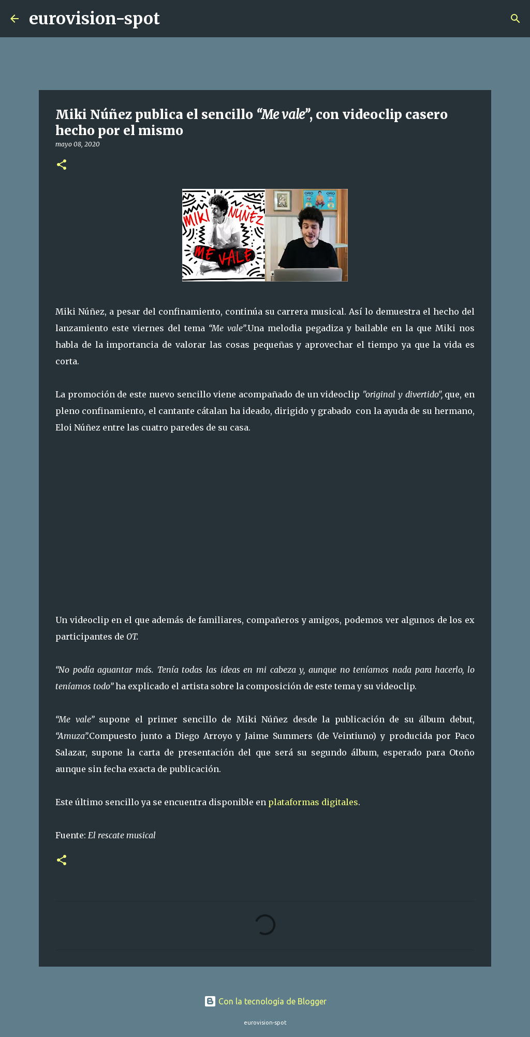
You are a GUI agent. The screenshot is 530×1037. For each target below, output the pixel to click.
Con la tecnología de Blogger (265, 1001)
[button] (61, 165)
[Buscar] (174, 18)
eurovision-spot (94, 18)
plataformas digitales (313, 802)
